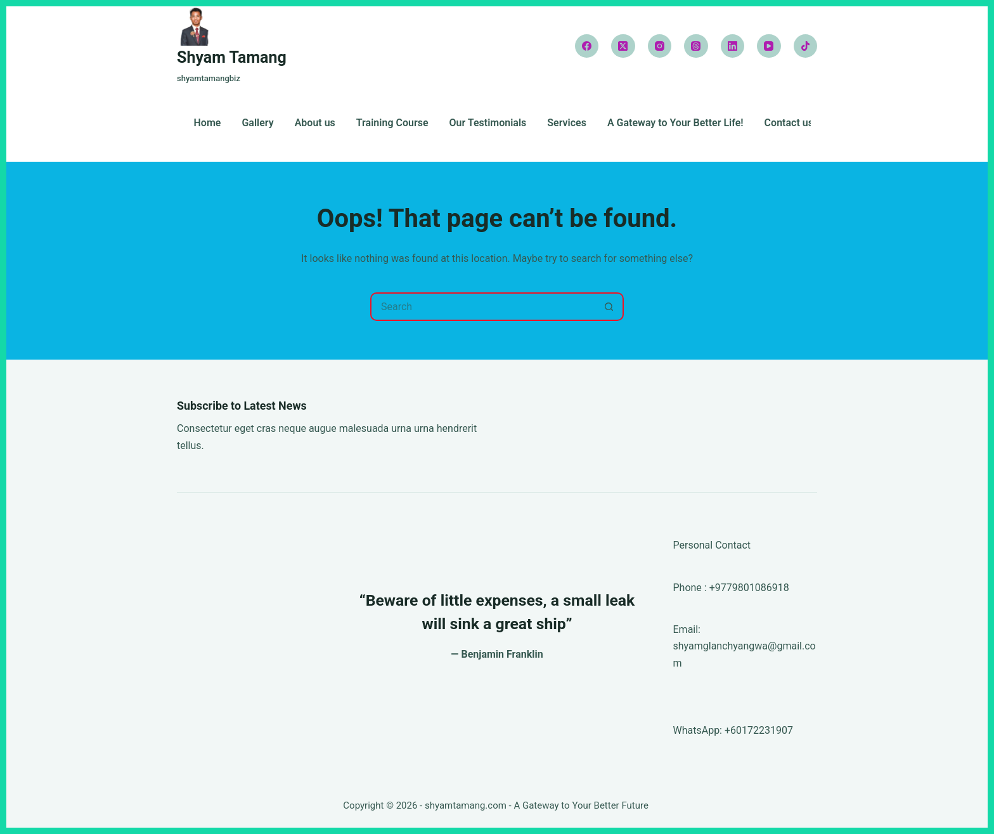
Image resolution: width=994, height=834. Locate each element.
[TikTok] (806, 46)
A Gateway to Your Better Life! (675, 123)
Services (566, 123)
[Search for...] (482, 306)
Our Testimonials (488, 123)
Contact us (789, 123)
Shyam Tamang (232, 57)
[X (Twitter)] (623, 46)
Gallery (257, 123)
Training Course (392, 123)
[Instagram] (660, 46)
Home (207, 123)
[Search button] (609, 306)
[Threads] (696, 46)
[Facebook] (587, 46)
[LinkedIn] (733, 46)
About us (315, 123)
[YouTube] (769, 46)
